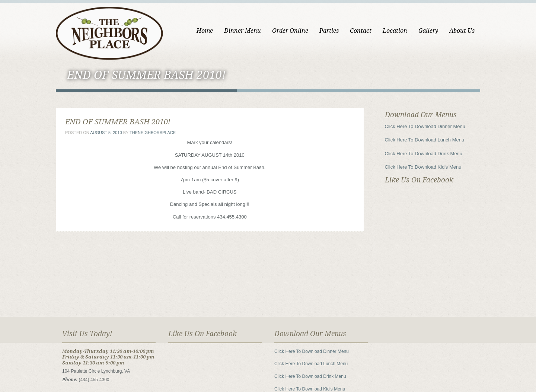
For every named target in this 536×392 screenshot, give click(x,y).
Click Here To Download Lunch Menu (425, 140)
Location (395, 30)
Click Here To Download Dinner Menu (425, 126)
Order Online (290, 30)
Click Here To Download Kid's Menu (423, 167)
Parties (329, 30)
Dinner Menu (242, 30)
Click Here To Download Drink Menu (424, 153)
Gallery (428, 30)
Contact (360, 30)
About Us (462, 30)
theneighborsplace (153, 132)
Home (205, 30)
